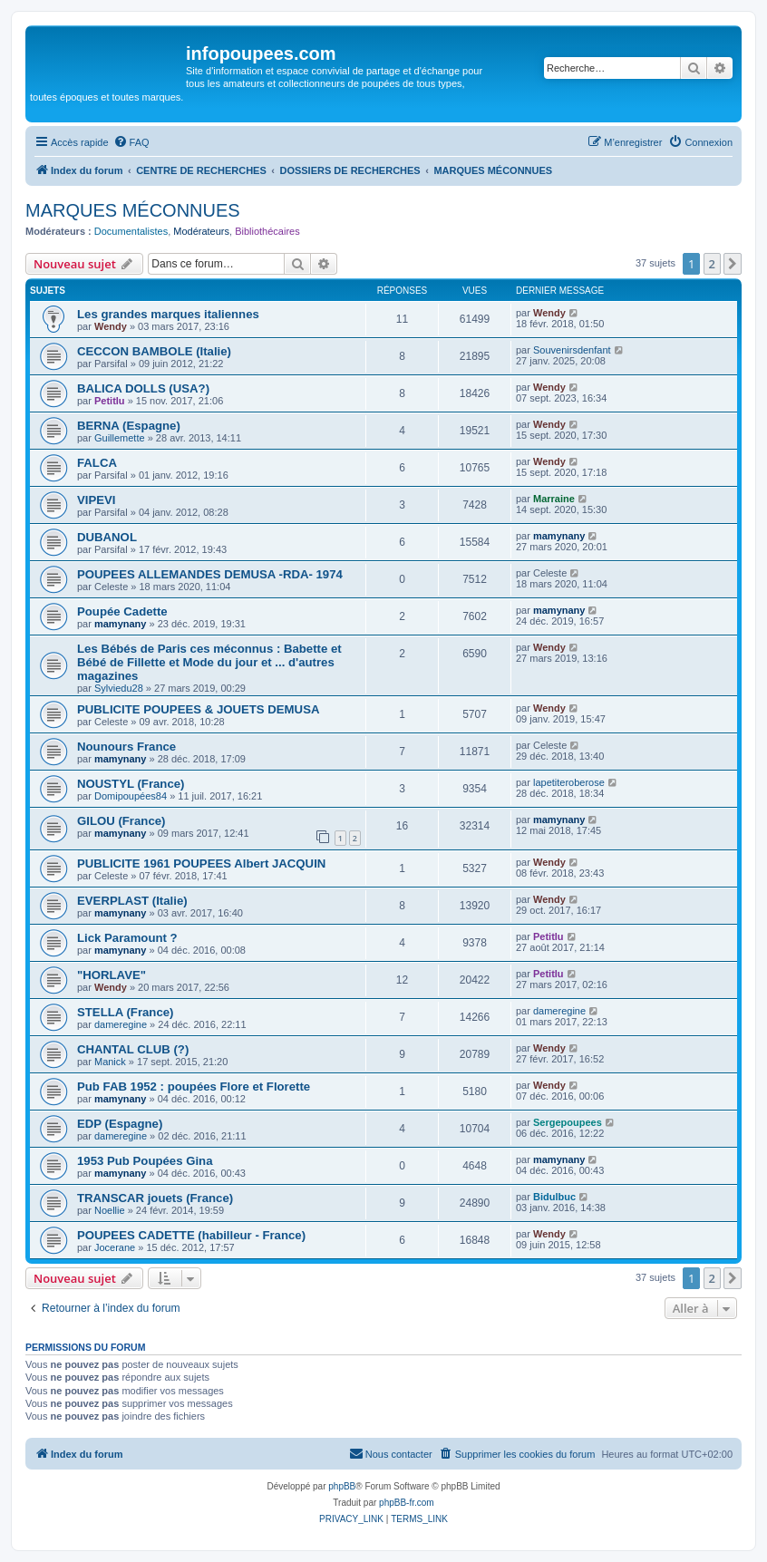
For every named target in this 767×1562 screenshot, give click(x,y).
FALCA (97, 463)
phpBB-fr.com (406, 1503)
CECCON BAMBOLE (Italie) (154, 351)
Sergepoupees (567, 1122)
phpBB (341, 1486)
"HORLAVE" (111, 975)
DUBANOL (107, 537)
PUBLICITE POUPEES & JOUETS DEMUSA (198, 709)
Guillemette (119, 437)
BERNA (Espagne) (128, 425)
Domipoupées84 (130, 796)
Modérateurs (201, 231)
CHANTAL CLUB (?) (133, 1049)
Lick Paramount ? (127, 938)
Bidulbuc (554, 1196)
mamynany (559, 535)
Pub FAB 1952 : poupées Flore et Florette (193, 1086)
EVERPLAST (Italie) (132, 900)
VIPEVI (96, 500)
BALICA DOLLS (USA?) (143, 388)
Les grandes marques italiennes (168, 314)
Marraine (554, 498)
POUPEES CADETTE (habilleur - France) (191, 1235)
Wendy (110, 326)
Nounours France (126, 746)
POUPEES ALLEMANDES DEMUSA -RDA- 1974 (210, 574)
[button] (732, 264)
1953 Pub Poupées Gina (145, 1161)
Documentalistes (131, 231)
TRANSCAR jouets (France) (155, 1198)
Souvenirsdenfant (572, 349)
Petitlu (109, 400)
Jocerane (114, 1247)
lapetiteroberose (569, 782)
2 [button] (712, 264)
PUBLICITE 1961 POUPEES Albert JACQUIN (201, 863)
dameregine (120, 1024)
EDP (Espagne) (119, 1123)
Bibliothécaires (267, 231)
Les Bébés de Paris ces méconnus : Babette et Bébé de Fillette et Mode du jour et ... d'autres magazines (209, 662)
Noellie (109, 1210)
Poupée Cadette (122, 611)
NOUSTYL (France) (130, 784)
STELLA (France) (125, 1012)
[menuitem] (131, 142)
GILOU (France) (121, 821)
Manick (110, 1061)
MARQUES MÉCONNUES (132, 210)
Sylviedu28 (118, 688)
